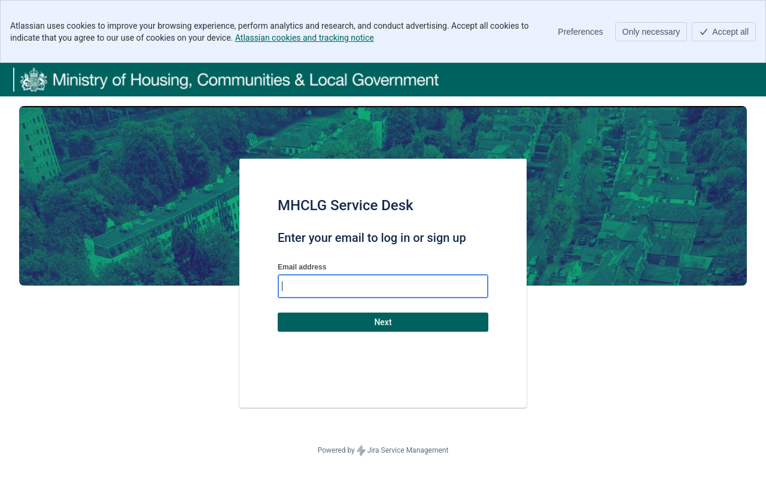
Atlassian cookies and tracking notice (304, 38)
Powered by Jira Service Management (383, 451)
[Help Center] (226, 79)
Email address (302, 267)
